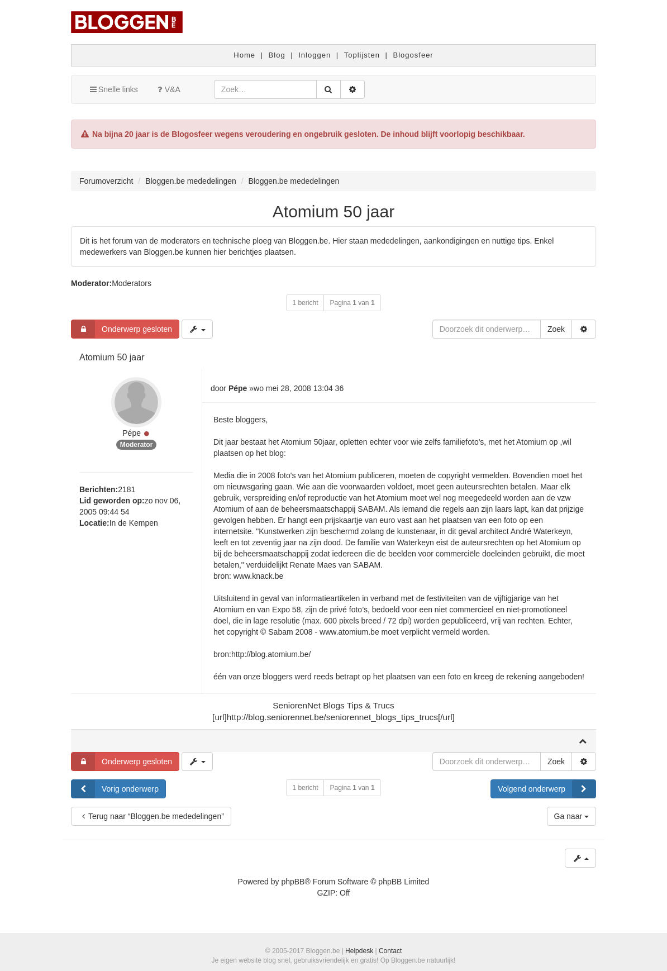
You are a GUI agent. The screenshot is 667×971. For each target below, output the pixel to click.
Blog (277, 55)
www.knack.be (258, 576)
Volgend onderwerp (546, 789)
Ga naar (571, 816)
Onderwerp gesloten (122, 329)
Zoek (556, 329)
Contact (390, 951)
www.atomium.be (349, 631)
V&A (167, 89)
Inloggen (314, 55)
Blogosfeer (413, 55)
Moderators (131, 283)
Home (244, 55)
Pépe (131, 433)
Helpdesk (359, 951)
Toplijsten (362, 55)
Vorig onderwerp (115, 789)
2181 (126, 489)
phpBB (292, 881)
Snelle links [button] (113, 89)
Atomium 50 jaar (333, 211)
